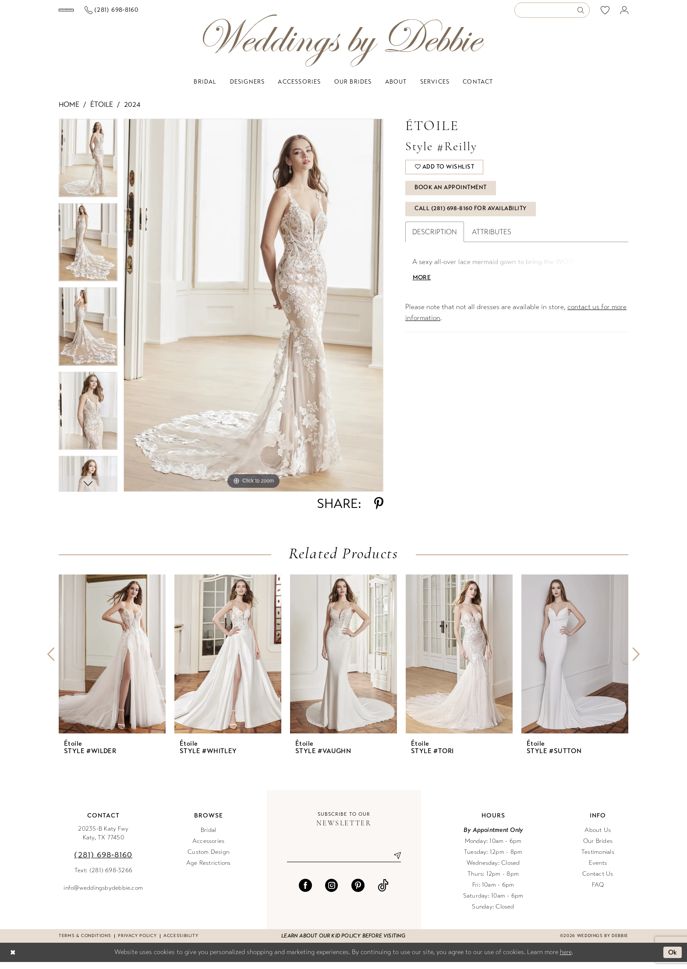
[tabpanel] (88, 168)
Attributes (491, 241)
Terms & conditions (85, 942)
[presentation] (112, 660)
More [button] (422, 287)
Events (598, 870)
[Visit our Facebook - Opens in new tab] (305, 892)
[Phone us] (182, 14)
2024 (132, 111)
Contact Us (597, 880)
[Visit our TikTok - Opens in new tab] (383, 892)
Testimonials (597, 859)
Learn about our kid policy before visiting (343, 943)
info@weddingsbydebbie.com (103, 895)
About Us (597, 837)
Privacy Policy (137, 942)
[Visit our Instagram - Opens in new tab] (331, 892)
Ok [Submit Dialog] (672, 959)
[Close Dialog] (12, 959)
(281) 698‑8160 (103, 862)
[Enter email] (344, 862)
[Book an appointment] (102, 13)
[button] (624, 14)
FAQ (598, 891)
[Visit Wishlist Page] (605, 13)
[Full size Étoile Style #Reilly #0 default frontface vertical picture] (253, 312)
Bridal (208, 837)
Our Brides (598, 848)
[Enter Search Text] (552, 13)
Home (69, 111)
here (566, 959)
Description (434, 241)
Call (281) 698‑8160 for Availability (471, 218)
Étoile (101, 111)
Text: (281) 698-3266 (103, 877)
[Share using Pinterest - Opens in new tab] (378, 510)
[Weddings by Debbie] (343, 47)
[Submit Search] (583, 13)
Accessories (208, 848)
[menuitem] (102, 13)
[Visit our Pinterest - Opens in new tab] (358, 892)
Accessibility (180, 942)
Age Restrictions (208, 870)
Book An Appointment (451, 196)
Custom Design (208, 859)
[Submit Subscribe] (394, 862)
